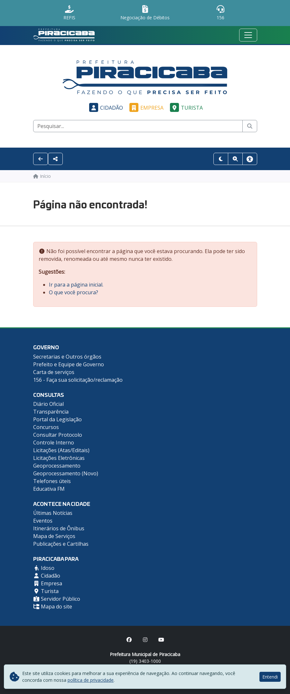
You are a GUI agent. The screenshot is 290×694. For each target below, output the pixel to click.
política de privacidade (91, 680)
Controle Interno (53, 442)
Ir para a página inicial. (76, 284)
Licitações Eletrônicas (59, 457)
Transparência (51, 411)
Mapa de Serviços (54, 536)
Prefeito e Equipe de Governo (68, 364)
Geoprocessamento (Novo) (65, 473)
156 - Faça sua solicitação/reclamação (78, 379)
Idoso (43, 567)
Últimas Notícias (52, 512)
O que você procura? (73, 292)
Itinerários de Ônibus (58, 528)
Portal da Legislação (57, 419)
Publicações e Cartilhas (61, 543)
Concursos (46, 427)
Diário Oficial (48, 403)
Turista (185, 107)
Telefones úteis (52, 481)
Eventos (42, 520)
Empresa (145, 107)
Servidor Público (56, 598)
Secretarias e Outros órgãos (67, 356)
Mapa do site (52, 606)
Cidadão (105, 107)
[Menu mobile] (248, 35)
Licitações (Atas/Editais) (61, 450)
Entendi (270, 677)
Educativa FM (49, 488)
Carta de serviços (53, 372)
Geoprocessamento (56, 465)
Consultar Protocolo (57, 434)
